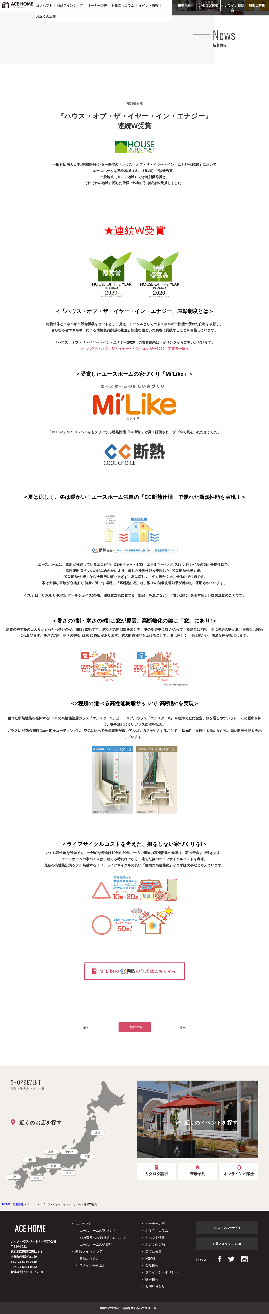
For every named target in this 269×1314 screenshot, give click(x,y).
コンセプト (83, 1223)
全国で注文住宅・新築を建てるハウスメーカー (129, 1308)
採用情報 (151, 1279)
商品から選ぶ (89, 1258)
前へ (86, 1027)
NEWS (150, 1258)
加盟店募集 (257, 5)
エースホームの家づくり (97, 1230)
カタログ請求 (208, 5)
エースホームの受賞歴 (96, 1244)
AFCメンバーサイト (227, 1228)
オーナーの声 (155, 1223)
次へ (183, 1027)
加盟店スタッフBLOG (227, 1244)
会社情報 (151, 1265)
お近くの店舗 (155, 1244)
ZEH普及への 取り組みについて (103, 1237)
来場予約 (184, 5)
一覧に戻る (134, 1027)
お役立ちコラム (156, 1230)
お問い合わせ (155, 1286)
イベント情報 (155, 1237)
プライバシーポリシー (161, 1272)
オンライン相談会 (232, 8)
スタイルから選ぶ (93, 1265)
